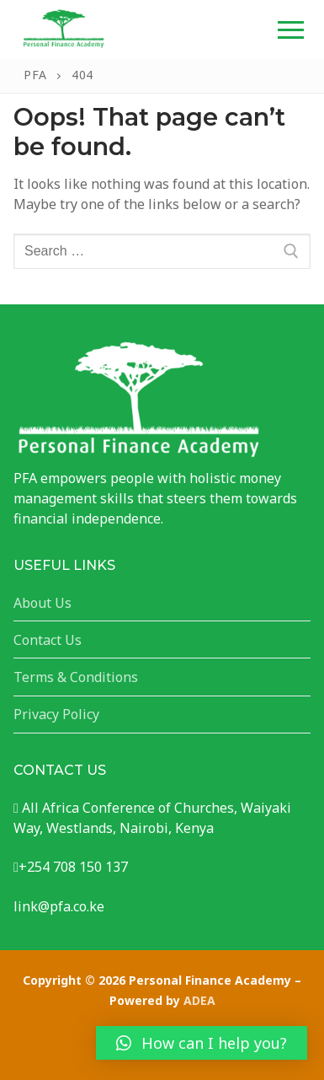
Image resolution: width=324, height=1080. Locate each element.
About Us (42, 603)
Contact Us (47, 640)
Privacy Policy (56, 714)
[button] (201, 1043)
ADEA (199, 1000)
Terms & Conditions (75, 677)
